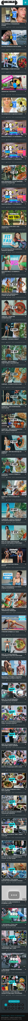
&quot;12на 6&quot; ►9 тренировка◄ (11, 204)
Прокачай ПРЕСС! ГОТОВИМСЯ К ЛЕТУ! (10, 272)
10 (15, 1008)
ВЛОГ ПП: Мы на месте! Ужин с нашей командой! (11, 835)
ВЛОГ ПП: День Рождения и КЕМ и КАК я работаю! (10, 790)
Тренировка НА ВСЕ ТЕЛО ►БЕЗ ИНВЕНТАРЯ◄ (10, 227)
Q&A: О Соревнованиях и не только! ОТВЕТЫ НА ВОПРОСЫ (11, 587)
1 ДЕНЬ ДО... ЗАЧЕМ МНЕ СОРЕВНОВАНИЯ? (8, 317)
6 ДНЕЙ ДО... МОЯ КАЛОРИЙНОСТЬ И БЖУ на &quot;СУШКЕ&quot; (11, 430)
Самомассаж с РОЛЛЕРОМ (8, 91)
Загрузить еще (14, 1001)
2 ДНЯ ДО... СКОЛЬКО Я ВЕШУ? (10, 339)
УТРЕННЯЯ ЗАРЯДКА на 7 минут (10, 631)
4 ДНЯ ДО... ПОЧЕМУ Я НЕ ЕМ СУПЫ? (11, 384)
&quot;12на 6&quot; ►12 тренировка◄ (11, 136)
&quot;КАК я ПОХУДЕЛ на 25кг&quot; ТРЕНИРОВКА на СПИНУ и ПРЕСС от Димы (11, 677)
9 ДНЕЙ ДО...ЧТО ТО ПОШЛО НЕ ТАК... (10, 497)
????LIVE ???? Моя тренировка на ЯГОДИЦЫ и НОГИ (10, 903)
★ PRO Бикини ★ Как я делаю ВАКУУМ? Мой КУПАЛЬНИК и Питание (12, 880)
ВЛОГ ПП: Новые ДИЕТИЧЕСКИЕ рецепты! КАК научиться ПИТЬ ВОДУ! (11, 542)
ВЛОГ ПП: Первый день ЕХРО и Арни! (11, 766)
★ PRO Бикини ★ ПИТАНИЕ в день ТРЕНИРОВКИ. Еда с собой (10, 948)
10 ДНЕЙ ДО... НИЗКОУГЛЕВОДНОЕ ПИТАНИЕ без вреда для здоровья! (11, 520)
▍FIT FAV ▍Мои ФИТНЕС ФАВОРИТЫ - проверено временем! (11, 250)
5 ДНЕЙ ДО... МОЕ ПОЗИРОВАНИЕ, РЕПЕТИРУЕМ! (11, 407)
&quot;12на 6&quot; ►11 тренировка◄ (11, 159)
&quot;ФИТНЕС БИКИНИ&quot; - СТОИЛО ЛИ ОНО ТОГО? (10, 295)
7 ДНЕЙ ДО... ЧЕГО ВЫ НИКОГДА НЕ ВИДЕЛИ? (11, 452)
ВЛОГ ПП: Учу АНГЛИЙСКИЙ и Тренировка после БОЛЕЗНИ (9, 700)
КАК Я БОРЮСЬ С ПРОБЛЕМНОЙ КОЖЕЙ (10, 25)
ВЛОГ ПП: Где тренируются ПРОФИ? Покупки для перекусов (11, 812)
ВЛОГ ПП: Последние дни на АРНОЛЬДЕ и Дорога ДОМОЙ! (9, 745)
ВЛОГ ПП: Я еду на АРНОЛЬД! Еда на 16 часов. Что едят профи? (11, 857)
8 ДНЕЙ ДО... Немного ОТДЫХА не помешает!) (10, 475)
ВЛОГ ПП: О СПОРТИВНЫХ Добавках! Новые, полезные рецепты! (11, 722)
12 (22, 1008)
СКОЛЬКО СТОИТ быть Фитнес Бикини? (10, 565)
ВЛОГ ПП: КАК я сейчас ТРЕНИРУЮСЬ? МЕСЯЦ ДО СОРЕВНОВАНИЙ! (8, 610)
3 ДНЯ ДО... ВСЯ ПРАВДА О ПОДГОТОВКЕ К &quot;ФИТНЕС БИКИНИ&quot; (10, 362)
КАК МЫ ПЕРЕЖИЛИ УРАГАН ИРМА (11, 46)
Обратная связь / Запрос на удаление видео (13, 1015)
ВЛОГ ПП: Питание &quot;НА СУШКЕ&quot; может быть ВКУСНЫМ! (11, 655)
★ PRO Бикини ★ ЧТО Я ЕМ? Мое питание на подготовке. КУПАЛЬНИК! (11, 993)
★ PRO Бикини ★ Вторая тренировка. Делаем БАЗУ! (11, 970)
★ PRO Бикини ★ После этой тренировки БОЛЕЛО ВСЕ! (9, 925)
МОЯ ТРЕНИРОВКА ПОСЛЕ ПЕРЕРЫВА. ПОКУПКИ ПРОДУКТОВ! (12, 182)
